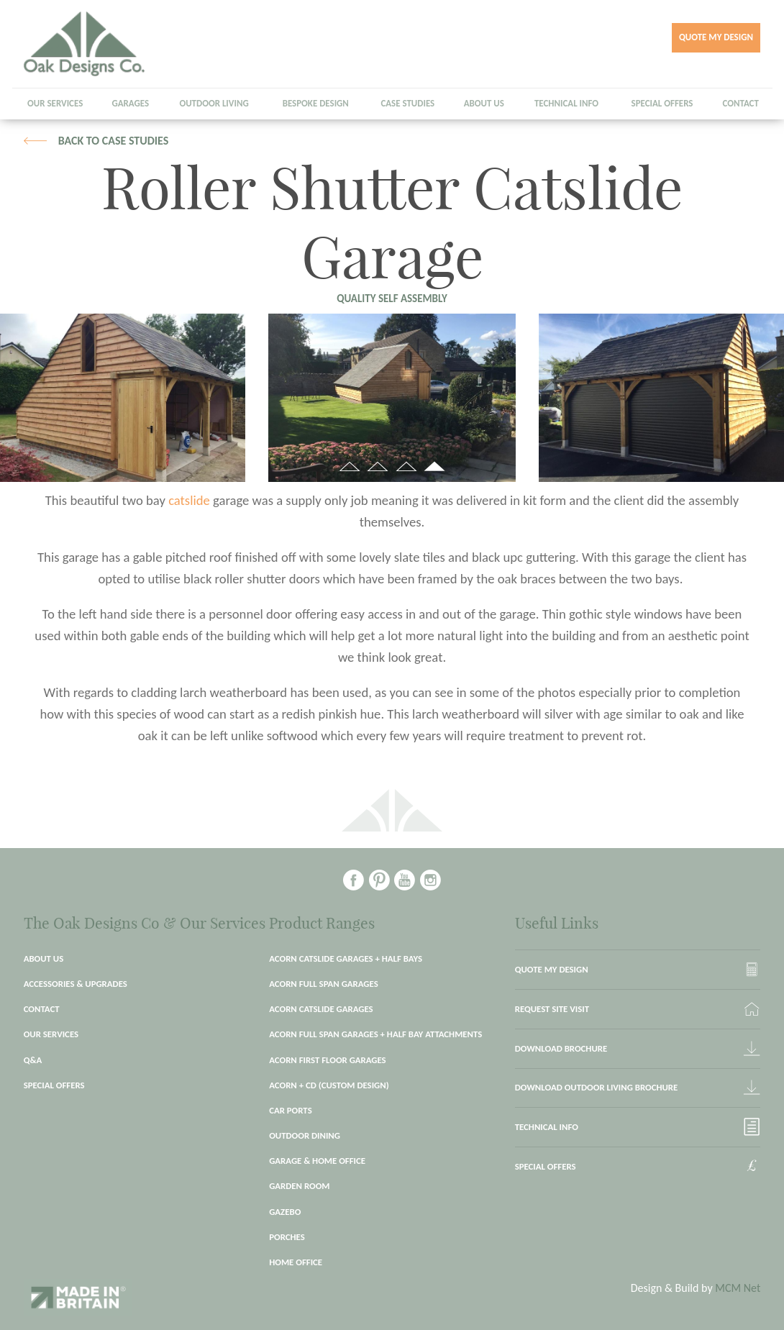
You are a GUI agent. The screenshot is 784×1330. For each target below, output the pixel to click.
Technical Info (566, 103)
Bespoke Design (316, 103)
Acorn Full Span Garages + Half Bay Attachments (375, 1034)
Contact (741, 103)
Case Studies (407, 103)
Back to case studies (113, 140)
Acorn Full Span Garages (323, 983)
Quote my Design (716, 37)
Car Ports (290, 1110)
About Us (484, 103)
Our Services (55, 103)
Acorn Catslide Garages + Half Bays (345, 958)
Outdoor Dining (304, 1135)
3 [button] (406, 469)
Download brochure (561, 1048)
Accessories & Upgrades (75, 983)
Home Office (295, 1262)
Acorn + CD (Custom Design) (328, 1085)
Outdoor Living (213, 103)
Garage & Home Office (317, 1160)
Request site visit (552, 1008)
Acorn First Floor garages (327, 1060)
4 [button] (435, 469)
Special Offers (662, 103)
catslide (190, 500)
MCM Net (737, 1288)
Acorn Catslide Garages (321, 1008)
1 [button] (349, 469)
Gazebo (285, 1211)
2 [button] (378, 469)
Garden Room (299, 1185)
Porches (287, 1236)
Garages (130, 103)
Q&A (33, 1060)
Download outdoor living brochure (596, 1087)
